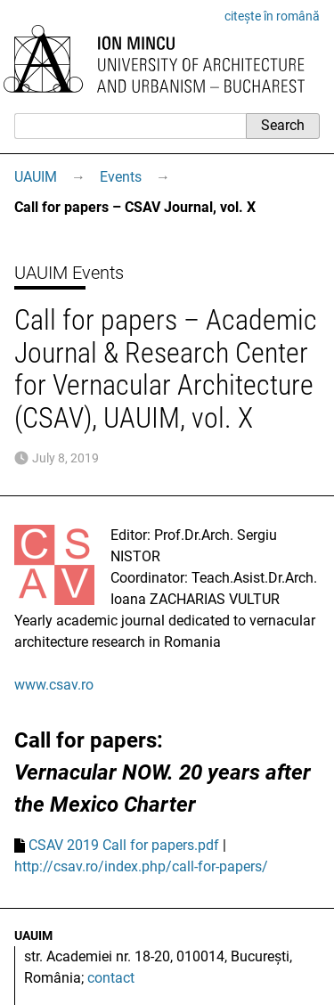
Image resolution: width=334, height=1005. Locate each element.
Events (121, 176)
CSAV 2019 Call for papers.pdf (124, 845)
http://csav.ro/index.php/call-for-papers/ (141, 866)
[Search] (130, 125)
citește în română (272, 16)
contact (110, 977)
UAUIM (35, 176)
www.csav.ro (54, 684)
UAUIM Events (69, 272)
